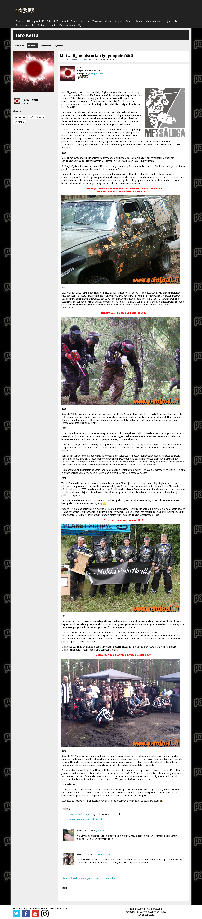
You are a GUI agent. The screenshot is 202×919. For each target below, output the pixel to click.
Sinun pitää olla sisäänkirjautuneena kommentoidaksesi (90, 878)
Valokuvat (97, 21)
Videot (108, 21)
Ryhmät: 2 (19, 121)
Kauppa (118, 21)
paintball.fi (150, 914)
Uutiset (64, 21)
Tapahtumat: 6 (36, 117)
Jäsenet (129, 21)
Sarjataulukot (22, 25)
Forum (74, 21)
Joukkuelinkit (173, 21)
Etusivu (19, 21)
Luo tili (53, 25)
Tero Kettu (30, 100)
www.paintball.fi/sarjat (79, 814)
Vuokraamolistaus (155, 21)
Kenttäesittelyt (39, 25)
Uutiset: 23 (20, 117)
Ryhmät (139, 21)
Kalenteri (84, 21)
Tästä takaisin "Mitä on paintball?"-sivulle (82, 819)
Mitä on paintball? (35, 21)
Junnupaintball (80, 59)
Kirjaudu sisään (67, 25)
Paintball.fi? (52, 21)
